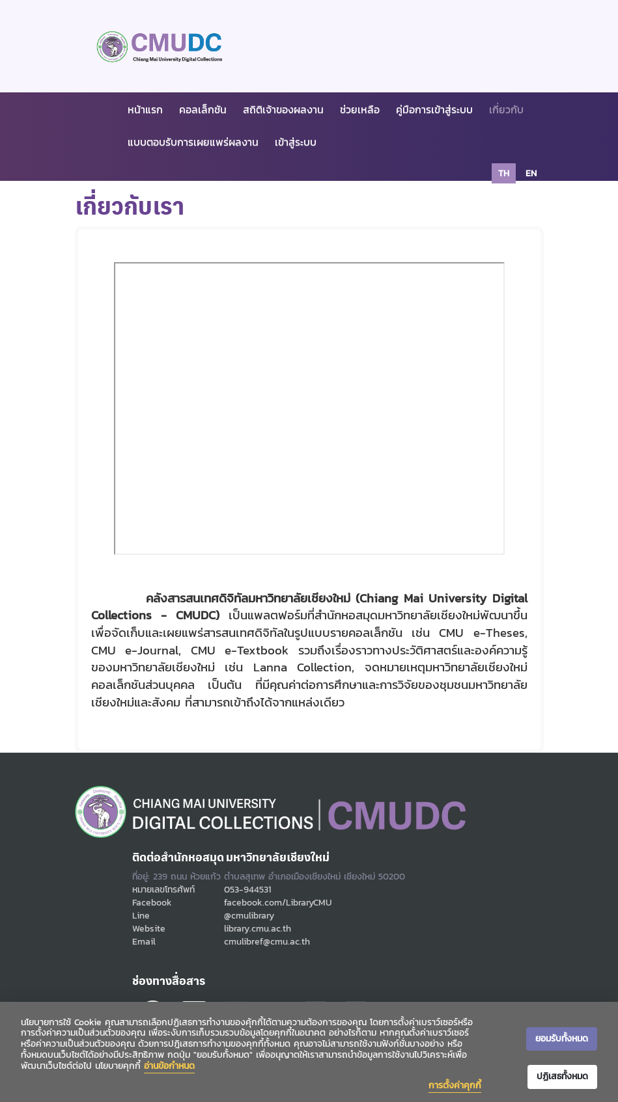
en (531, 173)
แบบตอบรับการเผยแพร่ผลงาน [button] (193, 142)
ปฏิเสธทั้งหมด (562, 1076)
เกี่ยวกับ (506, 109)
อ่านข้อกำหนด (169, 1066)
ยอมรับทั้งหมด (561, 1038)
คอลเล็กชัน (203, 109)
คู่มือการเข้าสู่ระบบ (434, 109)
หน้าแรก (145, 109)
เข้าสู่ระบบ (295, 142)
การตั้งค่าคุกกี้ (454, 1085)
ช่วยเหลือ (360, 109)
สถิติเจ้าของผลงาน (283, 109)
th (503, 173)
